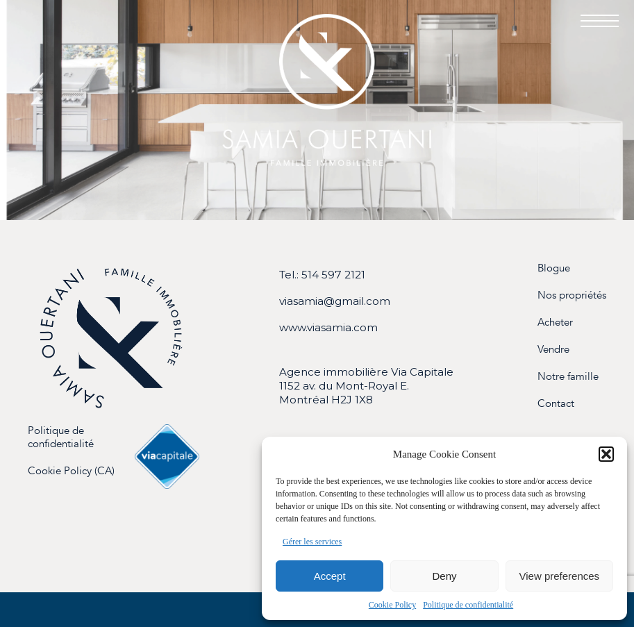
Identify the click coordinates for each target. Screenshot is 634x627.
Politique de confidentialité (468, 605)
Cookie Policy (392, 605)
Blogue (553, 268)
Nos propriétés (571, 295)
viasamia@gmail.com (334, 301)
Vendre (553, 349)
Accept (330, 576)
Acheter (555, 322)
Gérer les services (312, 541)
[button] (606, 454)
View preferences (559, 576)
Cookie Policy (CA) (71, 471)
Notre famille (568, 376)
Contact (555, 403)
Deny (444, 576)
